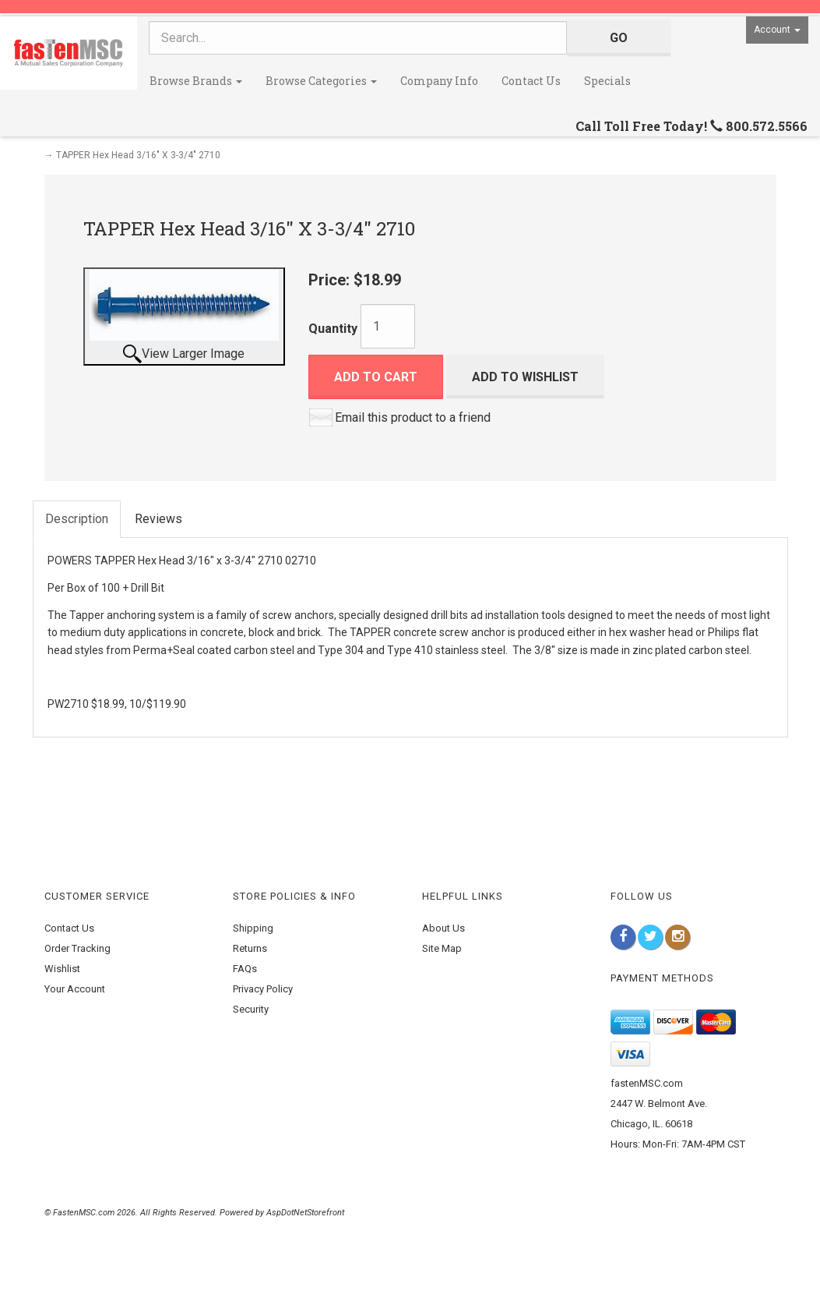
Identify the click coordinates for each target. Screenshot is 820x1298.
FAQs (245, 968)
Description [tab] (76, 518)
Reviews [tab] (158, 518)
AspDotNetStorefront (305, 1213)
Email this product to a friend (413, 417)
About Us (443, 928)
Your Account (74, 989)
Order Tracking (77, 948)
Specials (607, 80)
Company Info (439, 80)
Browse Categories (321, 80)
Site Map (442, 948)
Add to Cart (375, 377)
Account (777, 29)
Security (251, 1009)
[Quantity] (388, 326)
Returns (250, 948)
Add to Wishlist (525, 377)
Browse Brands (196, 80)
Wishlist (62, 968)
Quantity (332, 328)
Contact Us (531, 80)
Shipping (253, 928)
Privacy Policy (263, 989)
